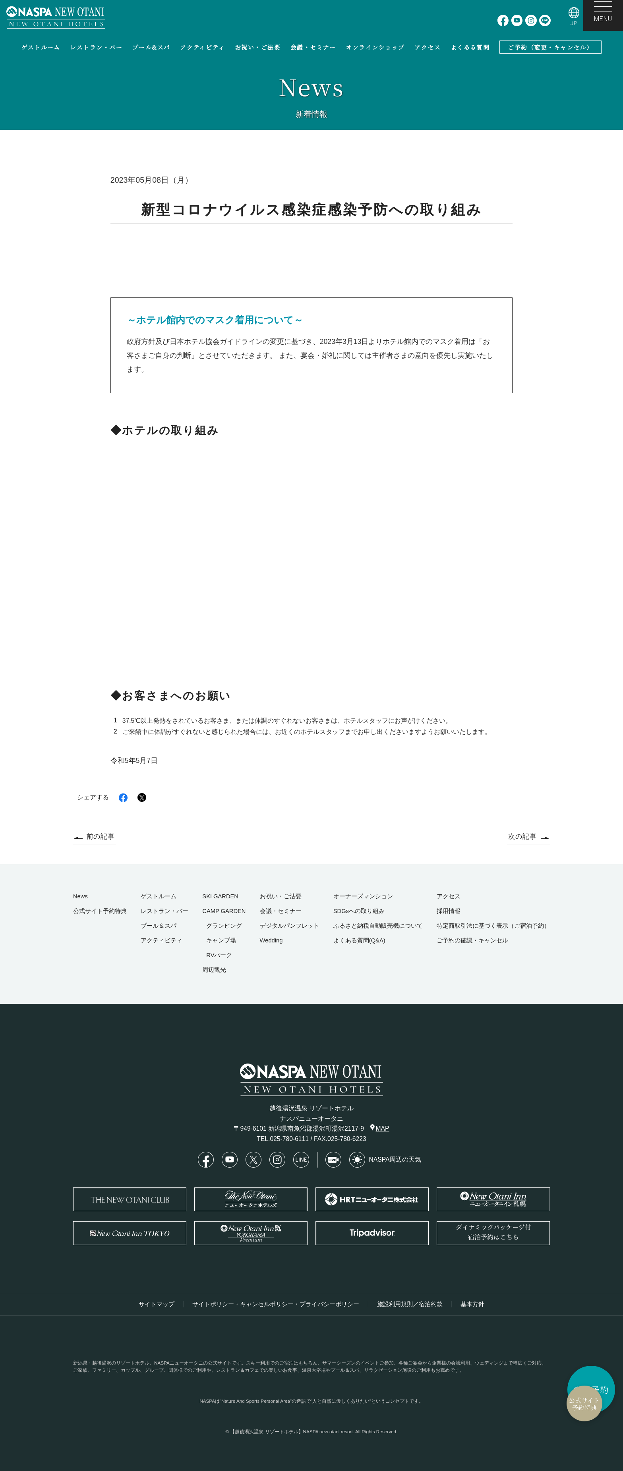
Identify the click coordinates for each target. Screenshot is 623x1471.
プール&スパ (151, 47)
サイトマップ (156, 1304)
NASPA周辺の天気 (385, 1160)
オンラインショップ (375, 47)
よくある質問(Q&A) (359, 940)
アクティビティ (202, 47)
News (80, 896)
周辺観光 (214, 970)
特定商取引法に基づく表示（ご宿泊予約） (493, 926)
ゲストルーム (40, 47)
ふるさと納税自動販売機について (378, 926)
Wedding (271, 940)
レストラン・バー (96, 47)
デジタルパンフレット (289, 926)
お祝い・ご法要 (258, 47)
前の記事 (94, 836)
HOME (609, 229)
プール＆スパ (158, 926)
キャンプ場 (221, 940)
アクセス (427, 47)
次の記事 (528, 836)
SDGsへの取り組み (359, 911)
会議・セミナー (313, 47)
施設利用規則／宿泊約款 (410, 1304)
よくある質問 (470, 47)
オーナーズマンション (363, 896)
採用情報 (448, 911)
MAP (379, 1128)
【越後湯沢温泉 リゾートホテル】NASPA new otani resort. (292, 1431)
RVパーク (219, 955)
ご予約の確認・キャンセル (472, 940)
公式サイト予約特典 (545, 1403)
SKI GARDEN (220, 896)
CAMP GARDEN (224, 911)
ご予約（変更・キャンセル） (550, 47)
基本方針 (472, 1304)
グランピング (224, 926)
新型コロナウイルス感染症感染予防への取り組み (588, 253)
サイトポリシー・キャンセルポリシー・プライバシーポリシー (275, 1304)
